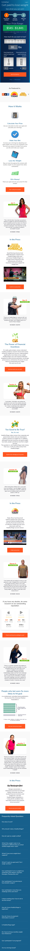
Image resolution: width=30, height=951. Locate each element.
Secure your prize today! (15, 808)
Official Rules (17, 79)
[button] (15, 822)
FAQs (11, 79)
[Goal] (12, 47)
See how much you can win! (15, 369)
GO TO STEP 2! (15, 74)
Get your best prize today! (15, 726)
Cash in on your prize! (15, 286)
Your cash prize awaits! (15, 189)
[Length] (6, 68)
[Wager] (24, 68)
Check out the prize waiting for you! (15, 635)
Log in (26, 2)
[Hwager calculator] (15, 115)
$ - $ (15, 28)
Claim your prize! (15, 550)
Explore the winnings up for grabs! (15, 454)
